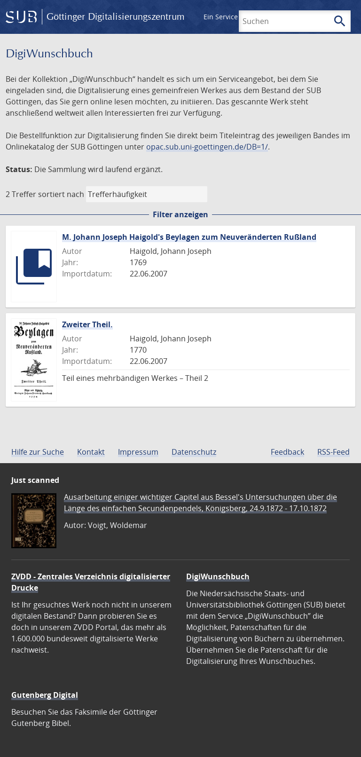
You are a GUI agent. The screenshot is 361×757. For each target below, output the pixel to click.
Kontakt (91, 452)
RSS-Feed (333, 452)
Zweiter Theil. (87, 324)
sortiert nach (61, 194)
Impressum (138, 452)
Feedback (287, 452)
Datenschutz (194, 452)
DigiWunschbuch (218, 576)
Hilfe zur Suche (37, 452)
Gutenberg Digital (44, 695)
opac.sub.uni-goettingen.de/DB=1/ (207, 147)
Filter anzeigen (180, 214)
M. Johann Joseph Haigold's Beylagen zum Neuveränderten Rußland (189, 237)
